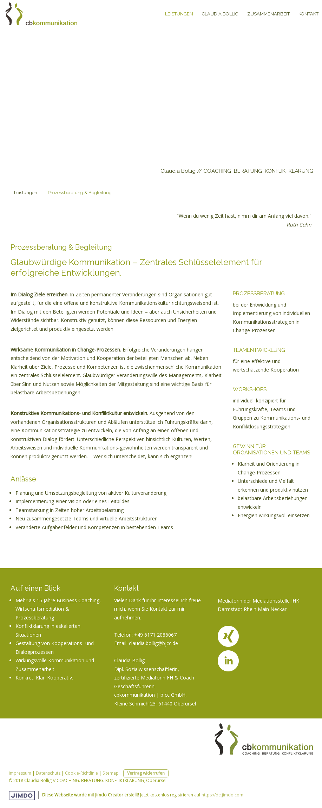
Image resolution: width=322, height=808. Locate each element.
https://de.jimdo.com (222, 795)
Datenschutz (48, 773)
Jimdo (22, 795)
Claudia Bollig (220, 14)
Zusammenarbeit (268, 14)
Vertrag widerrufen (146, 773)
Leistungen (179, 14)
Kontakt (308, 14)
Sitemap (111, 773)
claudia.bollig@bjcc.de (153, 643)
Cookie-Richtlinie (81, 773)
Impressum (20, 773)
